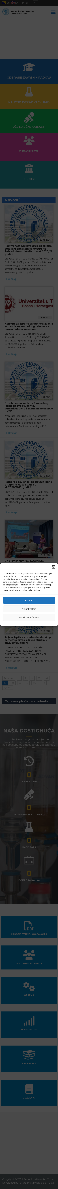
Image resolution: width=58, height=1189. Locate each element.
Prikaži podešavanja (29, 617)
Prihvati (29, 600)
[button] (53, 567)
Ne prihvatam (29, 608)
